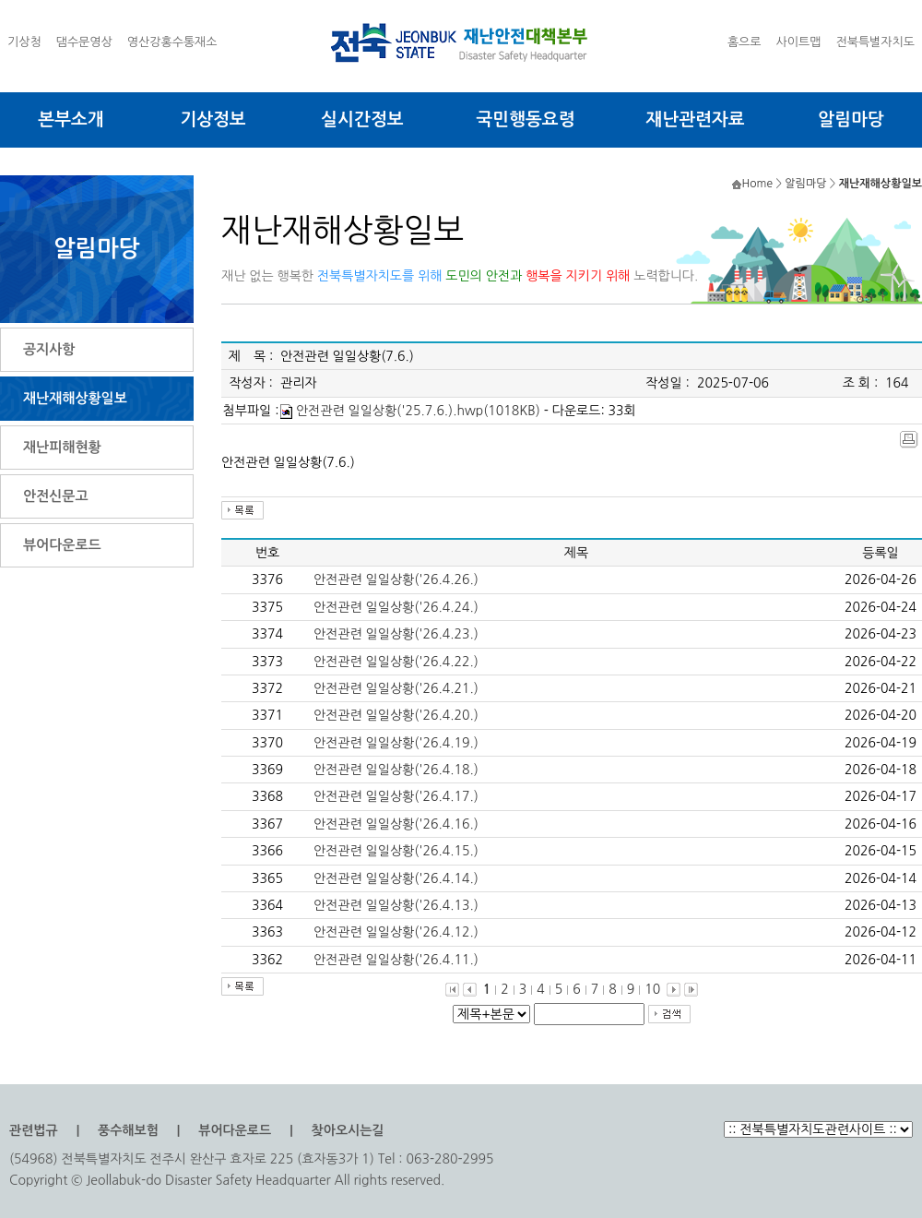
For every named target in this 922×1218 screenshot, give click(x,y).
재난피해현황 (62, 447)
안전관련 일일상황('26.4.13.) (396, 905)
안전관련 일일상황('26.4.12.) (396, 931)
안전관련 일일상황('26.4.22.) (396, 661)
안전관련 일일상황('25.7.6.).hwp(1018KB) (418, 410)
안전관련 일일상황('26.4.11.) (396, 959)
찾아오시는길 (348, 1130)
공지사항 (49, 349)
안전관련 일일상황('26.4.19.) (396, 742)
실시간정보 (362, 119)
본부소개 (70, 119)
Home (757, 183)
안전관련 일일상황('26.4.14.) (396, 878)
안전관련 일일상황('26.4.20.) (396, 715)
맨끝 (691, 989)
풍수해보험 (128, 1130)
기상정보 (212, 119)
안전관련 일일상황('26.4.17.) (396, 796)
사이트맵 (799, 42)
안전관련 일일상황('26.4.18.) (396, 769)
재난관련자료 (694, 119)
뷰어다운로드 (62, 545)
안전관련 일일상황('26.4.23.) (396, 633)
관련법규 (33, 1130)
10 (652, 989)
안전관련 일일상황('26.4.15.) (396, 850)
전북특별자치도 (875, 42)
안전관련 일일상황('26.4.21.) (396, 688)
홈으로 (744, 42)
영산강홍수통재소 (172, 42)
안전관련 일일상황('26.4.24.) (396, 607)
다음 (673, 989)
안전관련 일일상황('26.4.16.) (396, 824)
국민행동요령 (525, 119)
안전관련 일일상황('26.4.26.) (396, 579)
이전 (470, 989)
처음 (452, 989)
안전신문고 (56, 496)
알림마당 (850, 119)
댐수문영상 (84, 42)
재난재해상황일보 (75, 398)
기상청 (24, 42)
